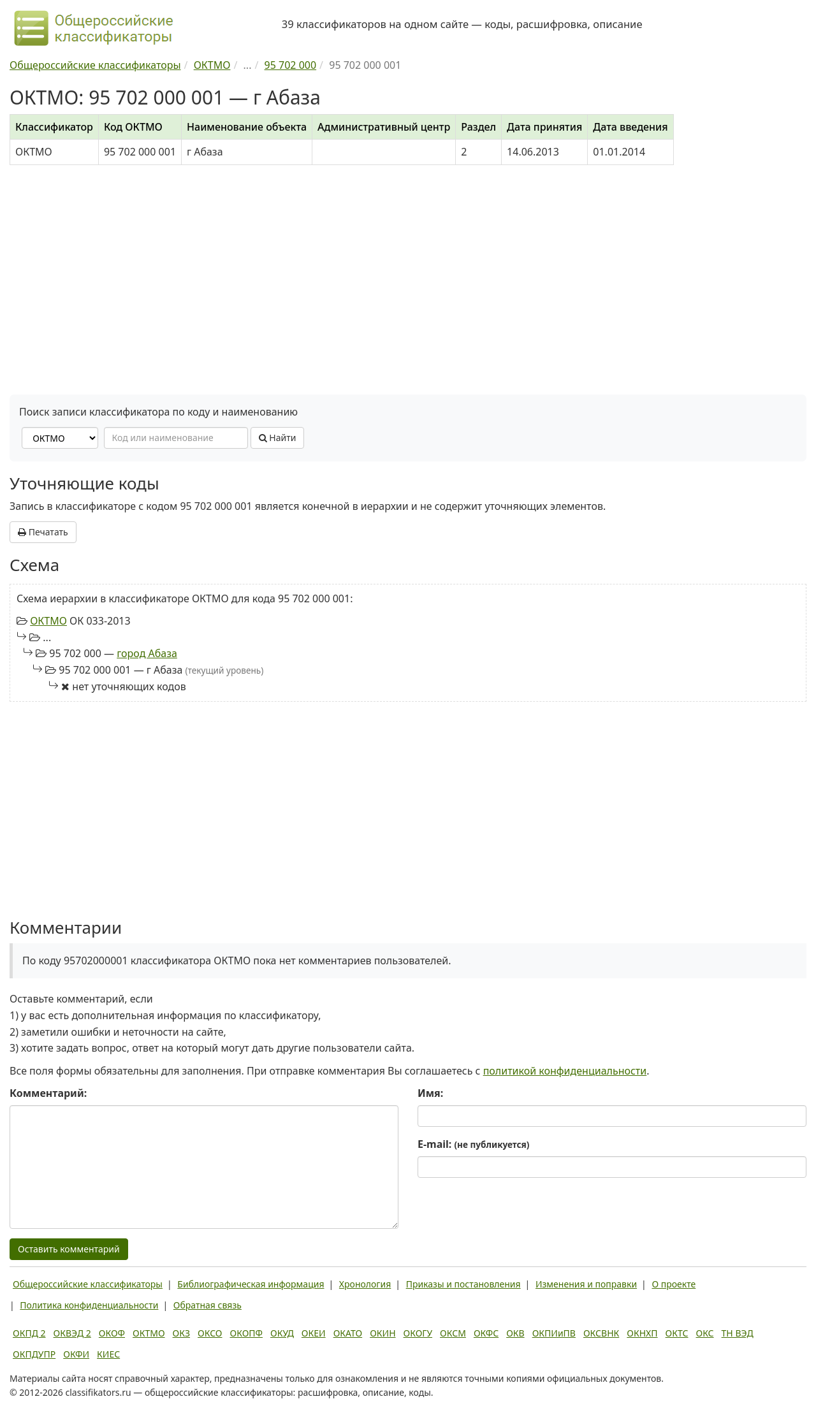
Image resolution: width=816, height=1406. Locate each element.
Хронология (365, 1284)
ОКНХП (642, 1333)
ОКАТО (348, 1333)
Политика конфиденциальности (89, 1305)
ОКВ (515, 1333)
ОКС (704, 1333)
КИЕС (108, 1354)
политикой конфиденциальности (565, 1071)
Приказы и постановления (463, 1284)
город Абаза (147, 653)
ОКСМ (453, 1333)
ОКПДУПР (34, 1354)
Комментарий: (48, 1093)
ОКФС (486, 1333)
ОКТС (677, 1333)
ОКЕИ (314, 1333)
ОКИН (382, 1333)
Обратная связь (207, 1305)
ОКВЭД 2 (72, 1333)
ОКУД (282, 1333)
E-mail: (473, 1144)
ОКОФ (112, 1333)
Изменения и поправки (586, 1284)
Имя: (430, 1093)
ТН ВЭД (738, 1333)
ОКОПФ (246, 1333)
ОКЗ (181, 1333)
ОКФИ (76, 1354)
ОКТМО (48, 621)
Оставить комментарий (69, 1249)
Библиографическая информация (250, 1284)
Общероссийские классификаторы (88, 1284)
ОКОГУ (418, 1333)
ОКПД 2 (29, 1333)
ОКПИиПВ (554, 1333)
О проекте (674, 1284)
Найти (277, 437)
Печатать (43, 532)
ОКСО (210, 1333)
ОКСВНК (601, 1333)
